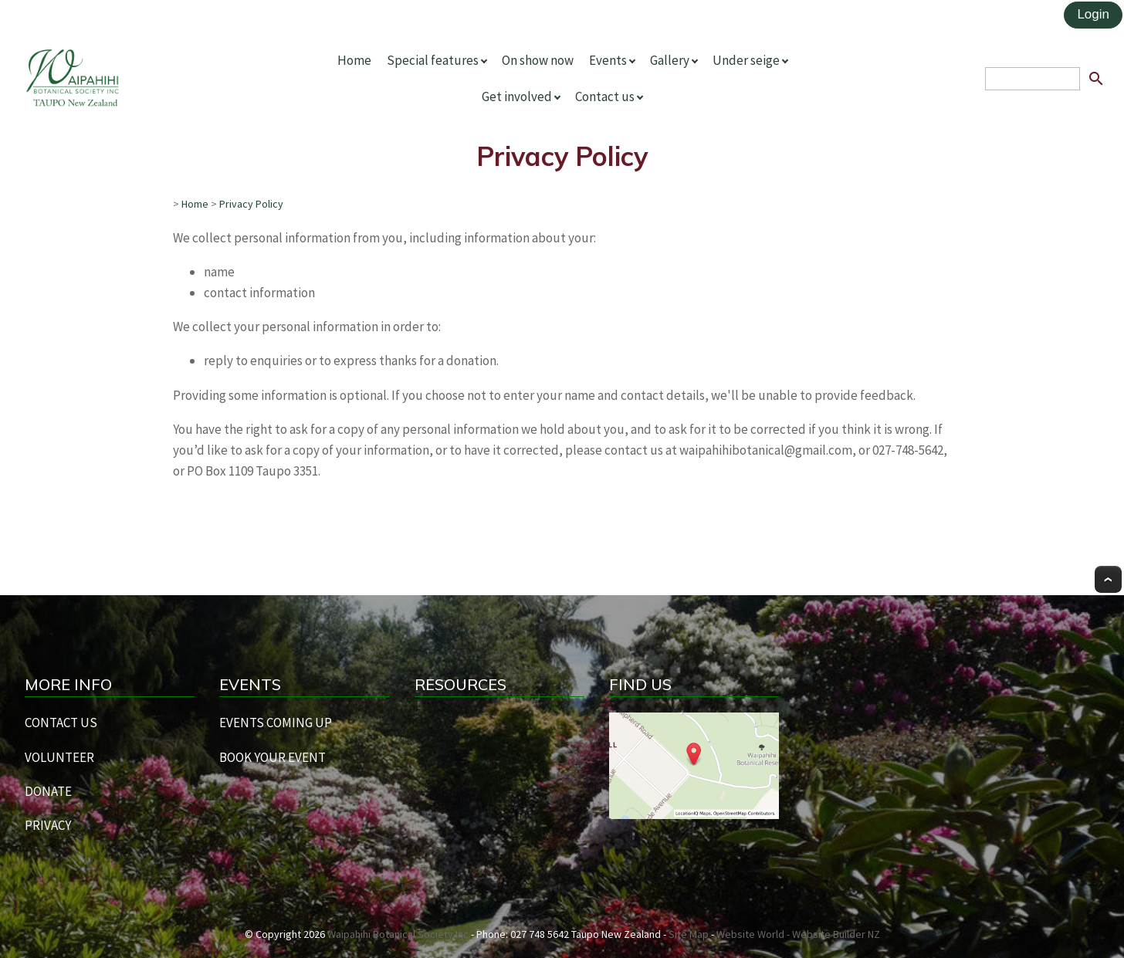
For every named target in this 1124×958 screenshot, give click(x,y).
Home (354, 60)
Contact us (605, 96)
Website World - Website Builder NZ (798, 934)
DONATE (48, 791)
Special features (433, 60)
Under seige (746, 60)
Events (608, 60)
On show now (538, 60)
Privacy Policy (251, 204)
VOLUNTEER (59, 757)
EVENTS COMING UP (275, 722)
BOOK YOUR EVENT (272, 757)
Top (1108, 579)
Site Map (689, 934)
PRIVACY (48, 825)
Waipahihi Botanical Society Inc (398, 934)
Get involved (517, 96)
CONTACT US (61, 722)
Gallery (669, 60)
